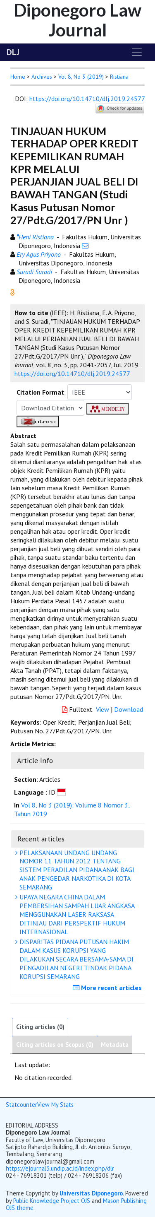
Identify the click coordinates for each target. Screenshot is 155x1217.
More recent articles (108, 987)
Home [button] (17, 76)
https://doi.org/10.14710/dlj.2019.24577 (87, 98)
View (102, 709)
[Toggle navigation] (136, 52)
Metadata (115, 1044)
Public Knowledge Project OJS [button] (51, 1201)
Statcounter (21, 1105)
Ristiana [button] (119, 76)
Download (128, 709)
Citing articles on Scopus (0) (54, 1044)
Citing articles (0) (40, 1027)
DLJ (13, 52)
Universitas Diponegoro (91, 1193)
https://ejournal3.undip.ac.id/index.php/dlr (60, 1168)
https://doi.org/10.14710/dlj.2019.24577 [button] (72, 373)
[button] (12, 291)
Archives (41, 76)
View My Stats (55, 1105)
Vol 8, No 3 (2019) (81, 76)
